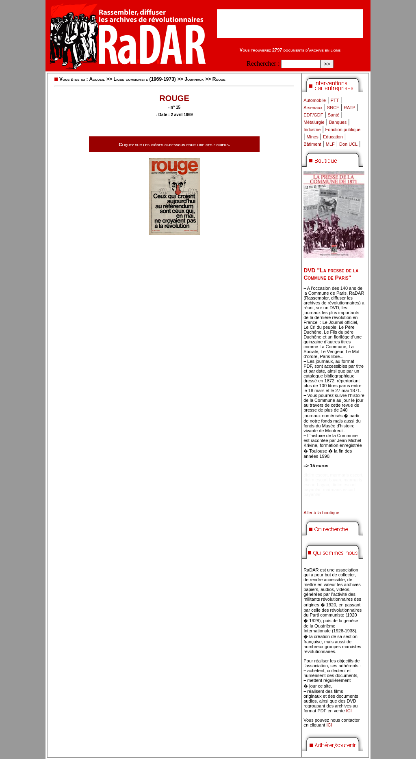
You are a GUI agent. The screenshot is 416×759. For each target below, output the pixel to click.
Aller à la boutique (321, 512)
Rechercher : (263, 63)
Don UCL (348, 144)
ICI (349, 710)
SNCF (333, 107)
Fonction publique (343, 129)
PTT (334, 100)
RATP (349, 107)
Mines (312, 136)
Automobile (314, 100)
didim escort (315, 474)
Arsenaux (312, 107)
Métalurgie (313, 122)
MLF (330, 144)
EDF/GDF (313, 114)
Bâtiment (312, 144)
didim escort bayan (322, 479)
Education (333, 136)
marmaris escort (346, 474)
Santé (334, 114)
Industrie (312, 129)
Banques (338, 122)
